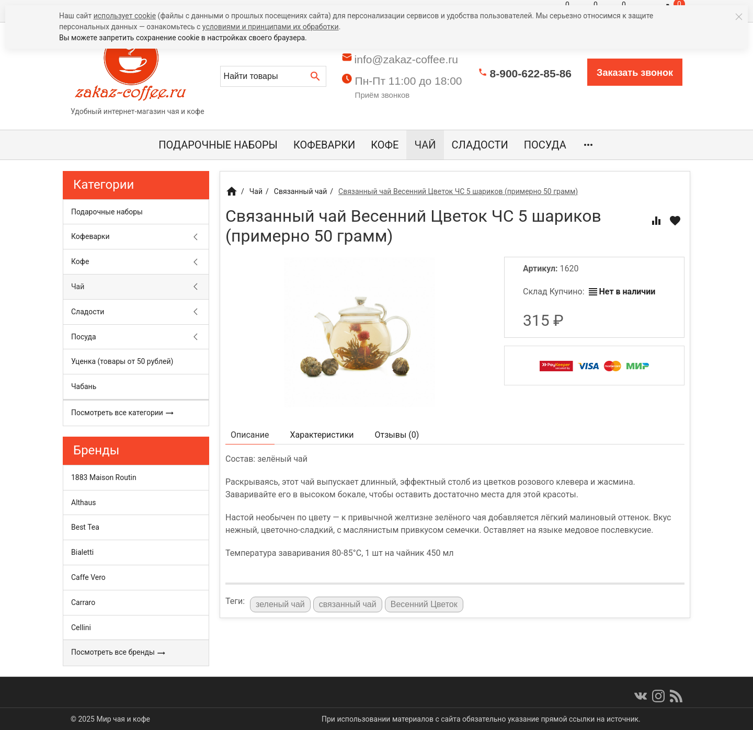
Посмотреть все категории (122, 413)
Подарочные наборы (218, 145)
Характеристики (322, 435)
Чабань (83, 386)
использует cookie (125, 16)
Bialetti (82, 552)
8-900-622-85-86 (531, 73)
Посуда (545, 145)
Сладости (480, 145)
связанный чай (347, 604)
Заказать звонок (635, 72)
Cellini (81, 627)
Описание (250, 435)
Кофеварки (324, 145)
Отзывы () (397, 435)
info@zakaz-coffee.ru (406, 59)
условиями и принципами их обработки (270, 26)
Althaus (83, 502)
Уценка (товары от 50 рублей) (122, 361)
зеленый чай (280, 604)
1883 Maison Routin (103, 477)
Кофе (384, 145)
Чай (425, 145)
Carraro (83, 602)
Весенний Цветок (424, 604)
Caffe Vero (88, 577)
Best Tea (85, 527)
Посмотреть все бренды (118, 652)
